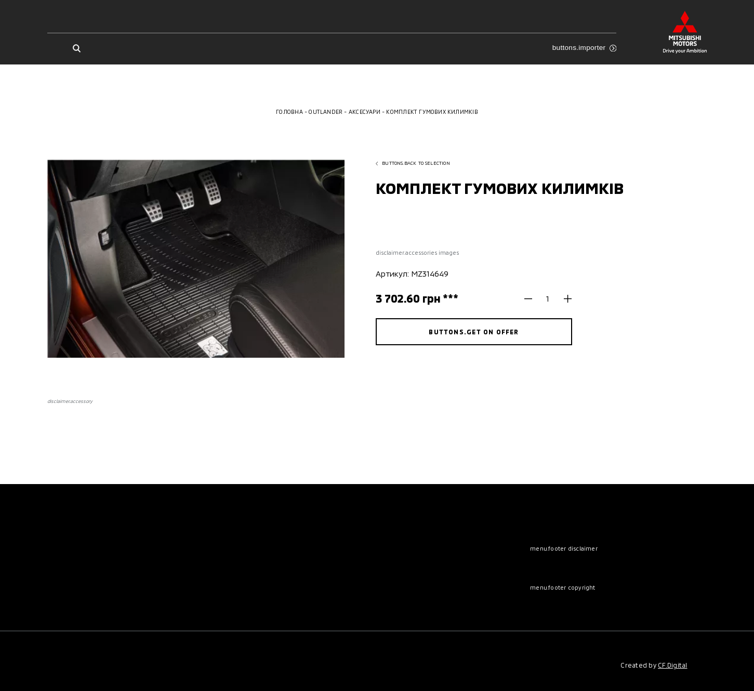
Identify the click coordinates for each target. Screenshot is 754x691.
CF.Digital (672, 665)
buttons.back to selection (413, 163)
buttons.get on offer (474, 331)
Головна (289, 111)
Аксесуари (364, 111)
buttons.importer (584, 47)
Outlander (325, 111)
